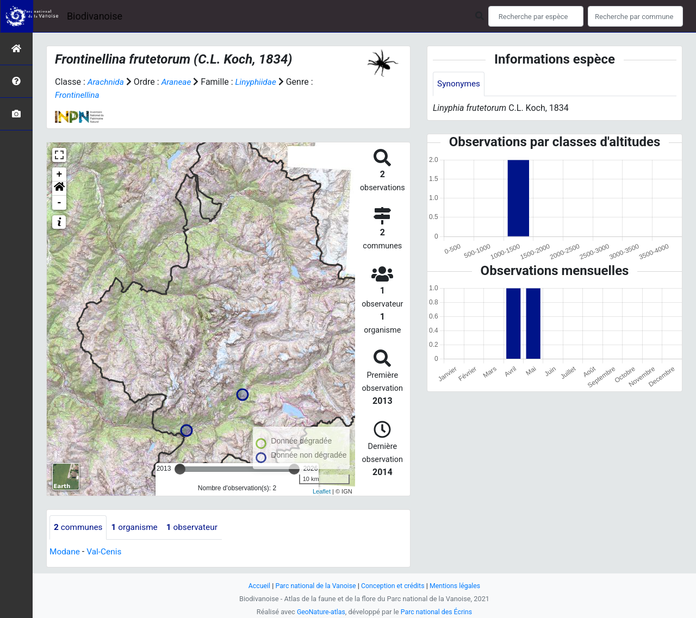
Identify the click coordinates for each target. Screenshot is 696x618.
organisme (137, 527)
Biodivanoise (94, 16)
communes (79, 527)
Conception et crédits (394, 586)
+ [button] (60, 174)
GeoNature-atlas (319, 612)
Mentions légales (458, 586)
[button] (59, 189)
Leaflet (322, 491)
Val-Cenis (106, 552)
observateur (196, 527)
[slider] (180, 469)
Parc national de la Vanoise (314, 586)
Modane (65, 552)
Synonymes (459, 84)
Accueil (255, 586)
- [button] (60, 202)
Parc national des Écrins (437, 612)
